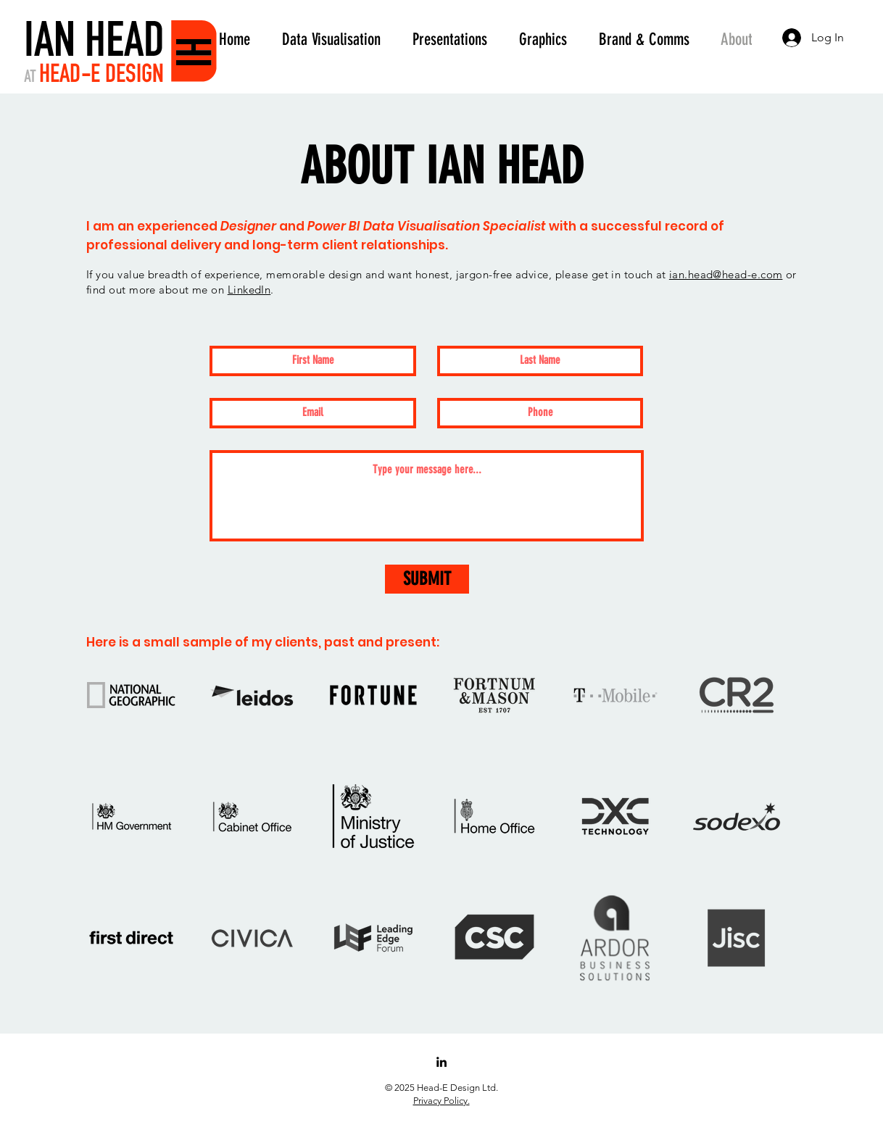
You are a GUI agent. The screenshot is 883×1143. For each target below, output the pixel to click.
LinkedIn (249, 289)
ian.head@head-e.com (726, 274)
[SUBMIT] (427, 579)
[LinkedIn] (441, 1062)
